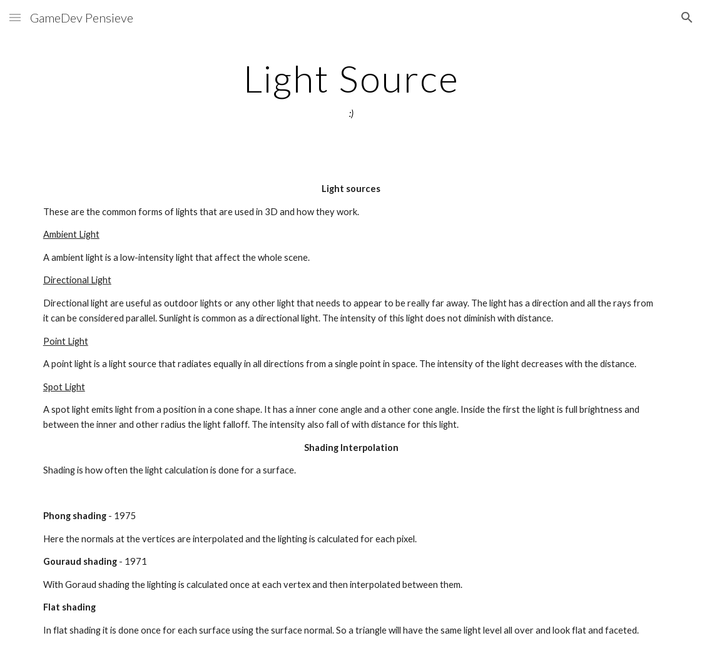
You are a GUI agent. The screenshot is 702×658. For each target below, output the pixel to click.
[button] (15, 17)
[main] (351, 89)
